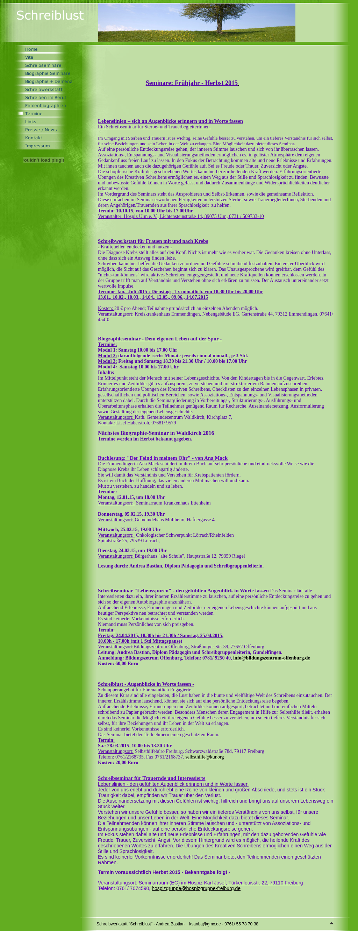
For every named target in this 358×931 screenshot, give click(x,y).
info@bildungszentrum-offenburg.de (271, 658)
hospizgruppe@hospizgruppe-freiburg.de (196, 888)
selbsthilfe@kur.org (204, 757)
